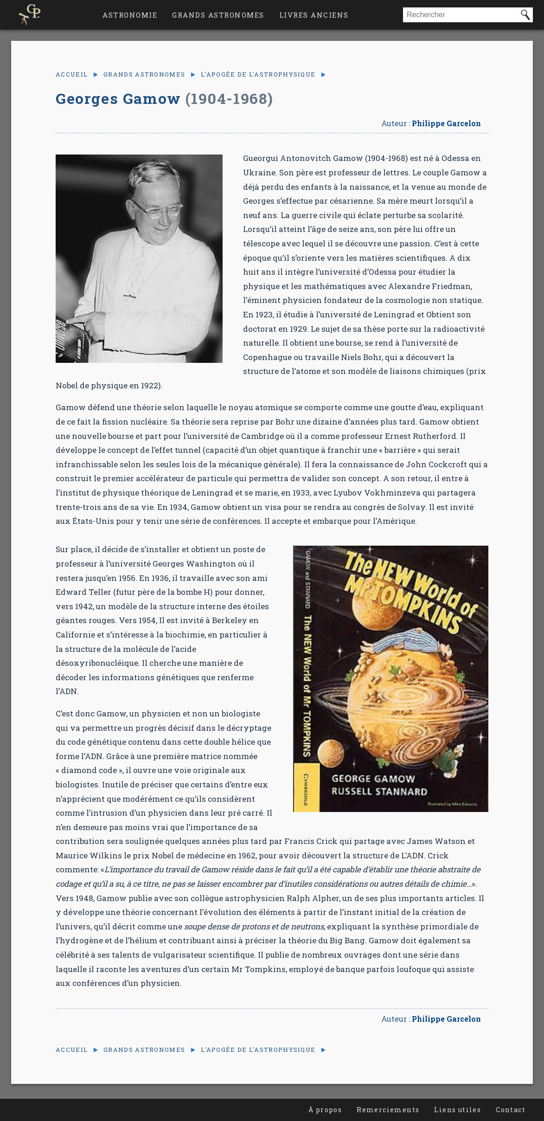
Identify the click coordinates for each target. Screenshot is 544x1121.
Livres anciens (314, 14)
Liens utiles (457, 1109)
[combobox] (460, 14)
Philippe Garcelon (446, 123)
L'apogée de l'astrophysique (258, 74)
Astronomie (129, 14)
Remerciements (388, 1109)
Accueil (72, 74)
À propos (325, 1109)
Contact (510, 1109)
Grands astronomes (218, 14)
